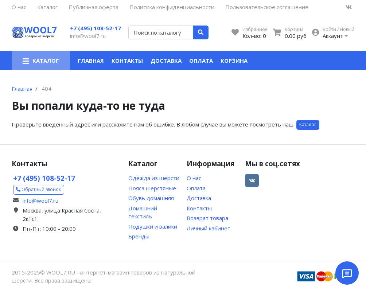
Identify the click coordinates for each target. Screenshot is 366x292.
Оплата (201, 60)
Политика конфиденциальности (171, 7)
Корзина (234, 60)
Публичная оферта (93, 7)
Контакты (127, 60)
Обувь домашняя (151, 198)
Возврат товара (207, 218)
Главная (91, 60)
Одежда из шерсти (153, 178)
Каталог (47, 7)
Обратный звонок (38, 189)
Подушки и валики (152, 226)
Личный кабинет (208, 228)
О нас (19, 7)
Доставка (166, 60)
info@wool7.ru (88, 35)
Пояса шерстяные (152, 188)
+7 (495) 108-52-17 (95, 28)
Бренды (138, 236)
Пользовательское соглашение (266, 7)
